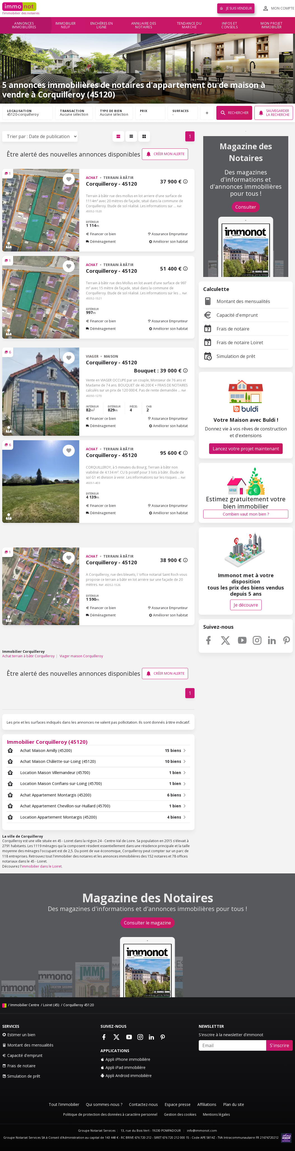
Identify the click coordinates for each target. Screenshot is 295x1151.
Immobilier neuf (65, 25)
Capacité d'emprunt (230, 315)
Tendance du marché (189, 25)
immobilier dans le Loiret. (42, 866)
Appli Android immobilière (126, 1075)
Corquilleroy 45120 (78, 1005)
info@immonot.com (202, 1131)
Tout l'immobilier (64, 1104)
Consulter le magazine (147, 923)
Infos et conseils (229, 25)
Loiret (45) (51, 1005)
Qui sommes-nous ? (104, 1104)
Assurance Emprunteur (168, 234)
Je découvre (246, 605)
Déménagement (101, 241)
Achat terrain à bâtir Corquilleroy (28, 656)
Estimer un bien (18, 1034)
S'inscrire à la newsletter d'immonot (231, 1034)
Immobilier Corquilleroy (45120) (47, 741)
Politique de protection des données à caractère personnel (110, 1114)
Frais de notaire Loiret (233, 342)
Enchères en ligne (101, 25)
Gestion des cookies (180, 1114)
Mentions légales (216, 1114)
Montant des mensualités (236, 301)
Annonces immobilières (24, 25)
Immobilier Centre (24, 1005)
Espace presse (178, 1104)
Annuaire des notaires (143, 25)
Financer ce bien (101, 234)
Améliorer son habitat (168, 241)
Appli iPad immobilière (123, 1067)
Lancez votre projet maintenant (246, 449)
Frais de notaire (226, 328)
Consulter (245, 207)
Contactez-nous (143, 1104)
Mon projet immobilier (271, 25)
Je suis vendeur (236, 8)
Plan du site (233, 1104)
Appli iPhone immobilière (125, 1059)
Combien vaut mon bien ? (246, 514)
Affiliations (206, 1104)
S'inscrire (279, 1045)
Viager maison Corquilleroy (81, 656)
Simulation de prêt (229, 356)
